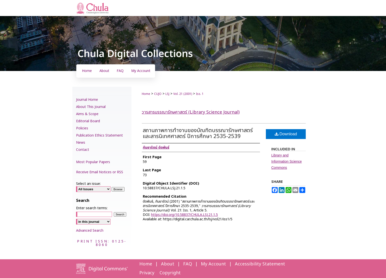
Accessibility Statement (260, 264)
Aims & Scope (87, 114)
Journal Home (87, 99)
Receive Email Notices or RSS (99, 172)
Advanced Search (89, 230)
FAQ (187, 264)
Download (286, 134)
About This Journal (91, 106)
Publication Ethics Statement (99, 135)
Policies (82, 128)
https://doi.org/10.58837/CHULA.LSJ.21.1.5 (184, 214)
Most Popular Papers (93, 162)
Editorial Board (88, 121)
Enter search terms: (92, 208)
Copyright (170, 273)
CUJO (157, 94)
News (80, 142)
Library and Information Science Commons (286, 161)
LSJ (167, 94)
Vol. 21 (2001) (182, 94)
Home (146, 94)
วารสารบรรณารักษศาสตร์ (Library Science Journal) (191, 112)
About (167, 264)
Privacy (146, 273)
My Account (213, 264)
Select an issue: (88, 183)
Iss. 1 (200, 94)
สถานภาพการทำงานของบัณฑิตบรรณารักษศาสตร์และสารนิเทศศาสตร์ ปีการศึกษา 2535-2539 (198, 133)
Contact (82, 149)
